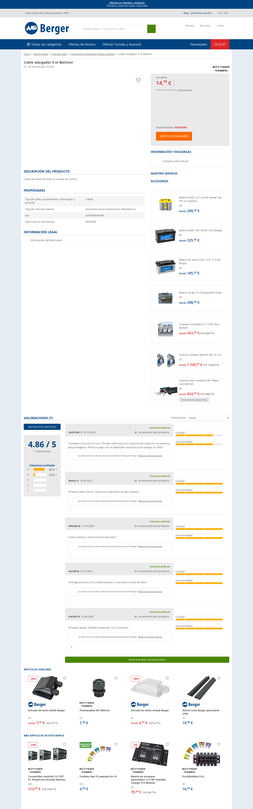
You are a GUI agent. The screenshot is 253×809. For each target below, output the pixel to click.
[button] (190, 204)
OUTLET (220, 44)
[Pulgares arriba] (70, 464)
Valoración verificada (159, 427)
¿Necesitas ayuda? (201, 13)
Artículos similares (174, 136)
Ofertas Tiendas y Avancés (121, 44)
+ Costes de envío (184, 90)
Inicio (27, 54)
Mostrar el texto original (150, 455)
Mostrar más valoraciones (147, 659)
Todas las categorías (46, 44)
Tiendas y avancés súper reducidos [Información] (127, 4)
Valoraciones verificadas (42, 465)
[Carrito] (220, 28)
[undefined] (203, 205)
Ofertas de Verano (82, 44)
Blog (186, 13)
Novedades (198, 44)
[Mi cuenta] (205, 28)
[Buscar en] (114, 29)
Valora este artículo (42, 426)
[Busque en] (151, 29)
